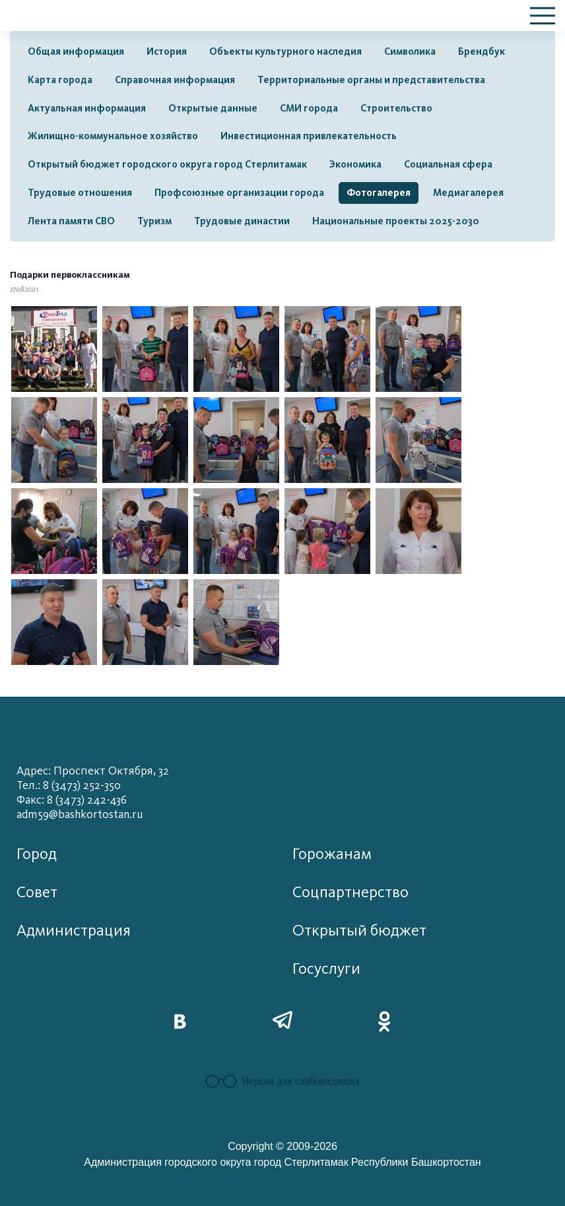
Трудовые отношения (80, 193)
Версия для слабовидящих (282, 1081)
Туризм (154, 221)
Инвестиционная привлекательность (308, 136)
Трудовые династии (242, 221)
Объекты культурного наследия (285, 51)
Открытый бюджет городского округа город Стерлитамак (167, 164)
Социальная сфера (448, 164)
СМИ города (309, 108)
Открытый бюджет (359, 930)
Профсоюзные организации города (239, 193)
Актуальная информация (87, 108)
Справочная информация (175, 80)
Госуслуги (326, 969)
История (167, 51)
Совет (37, 892)
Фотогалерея (379, 193)
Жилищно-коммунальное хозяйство (113, 136)
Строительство (396, 108)
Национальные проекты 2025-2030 (395, 221)
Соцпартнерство (350, 892)
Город (37, 854)
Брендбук (481, 51)
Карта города (60, 80)
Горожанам (332, 854)
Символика (410, 51)
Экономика (355, 164)
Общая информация (76, 51)
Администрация (74, 930)
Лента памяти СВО (71, 221)
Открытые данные (212, 108)
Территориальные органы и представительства (371, 80)
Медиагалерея (468, 193)
